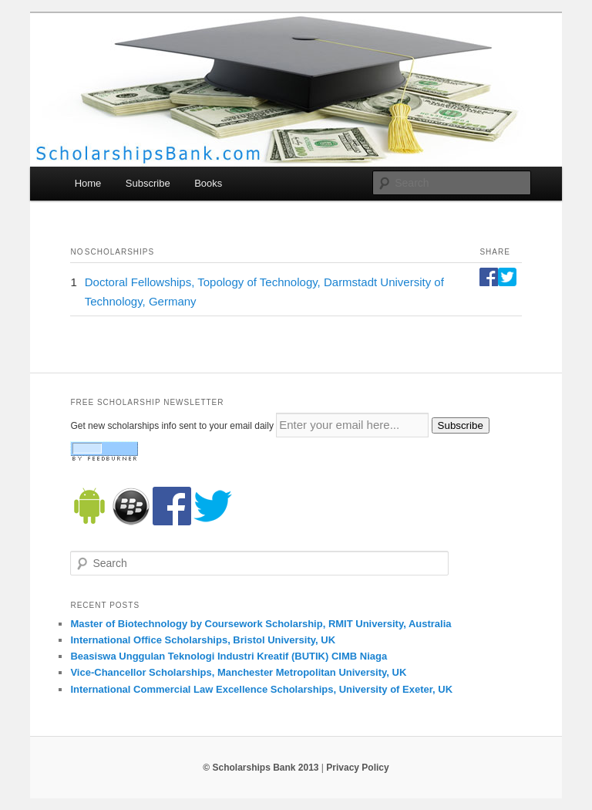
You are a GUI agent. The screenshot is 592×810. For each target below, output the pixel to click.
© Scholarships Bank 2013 (260, 767)
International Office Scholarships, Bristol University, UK (202, 640)
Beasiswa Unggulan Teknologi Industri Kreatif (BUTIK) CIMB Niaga (228, 656)
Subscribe (148, 183)
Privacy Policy (357, 767)
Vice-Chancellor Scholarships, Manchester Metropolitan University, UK (238, 672)
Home (88, 183)
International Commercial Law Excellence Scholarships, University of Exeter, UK (261, 689)
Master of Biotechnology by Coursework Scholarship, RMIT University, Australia (260, 623)
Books (208, 183)
